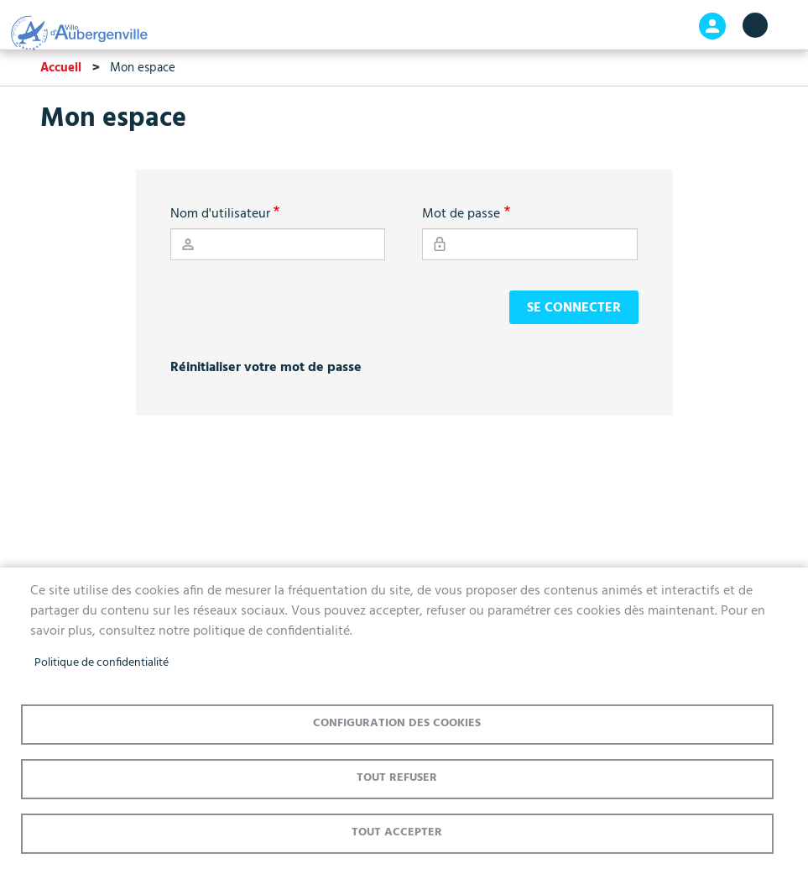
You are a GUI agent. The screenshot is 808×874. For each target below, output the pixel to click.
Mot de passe (461, 214)
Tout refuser (397, 778)
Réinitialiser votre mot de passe (266, 368)
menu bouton (755, 25)
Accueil (60, 68)
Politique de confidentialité (101, 663)
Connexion (712, 26)
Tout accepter (397, 832)
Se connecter (574, 308)
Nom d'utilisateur (220, 214)
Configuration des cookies (397, 723)
